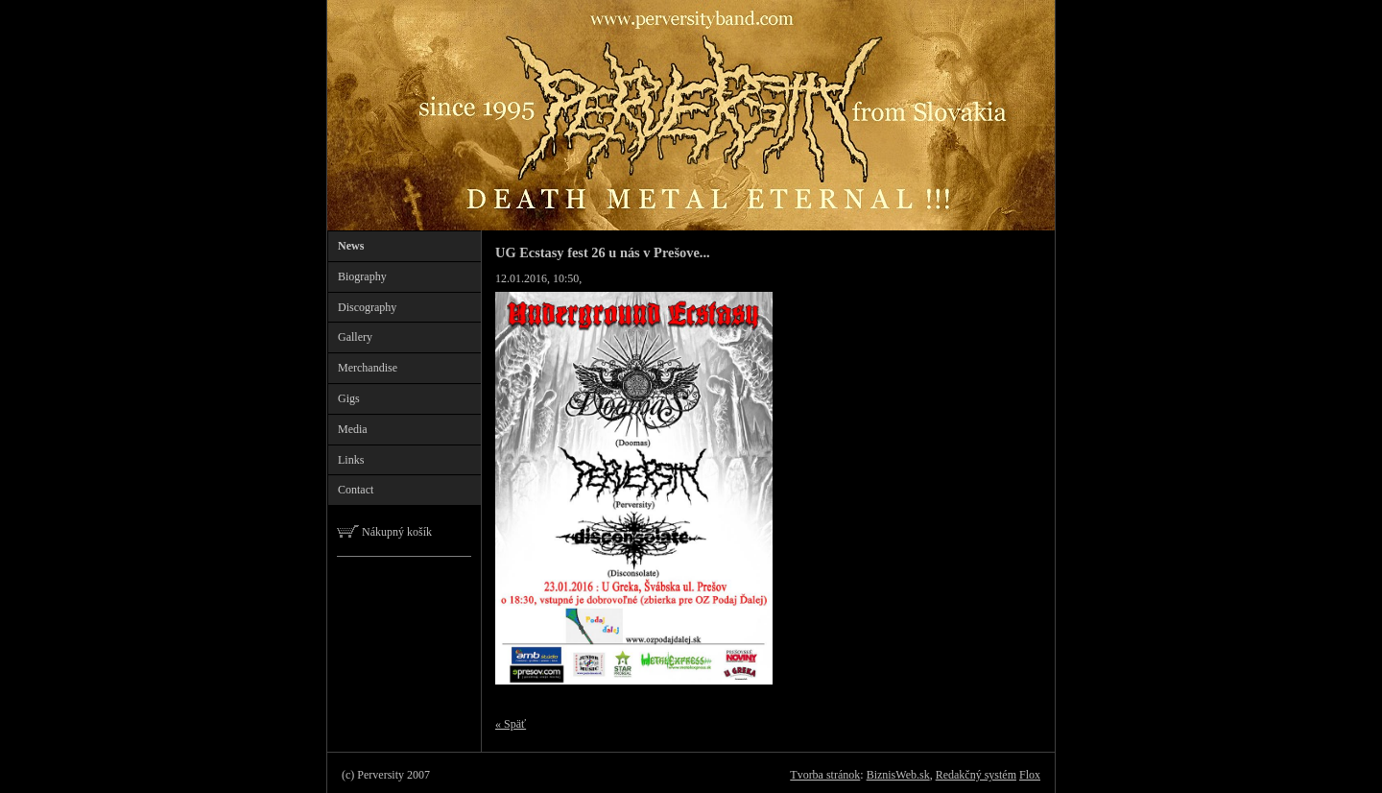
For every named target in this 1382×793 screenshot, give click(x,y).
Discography (367, 307)
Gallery (355, 337)
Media (353, 429)
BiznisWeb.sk (898, 774)
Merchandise (367, 367)
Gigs (349, 398)
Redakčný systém (976, 774)
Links (351, 460)
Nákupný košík (384, 532)
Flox (1029, 774)
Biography (362, 276)
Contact (355, 489)
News (351, 245)
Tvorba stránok (825, 774)
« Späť (510, 724)
